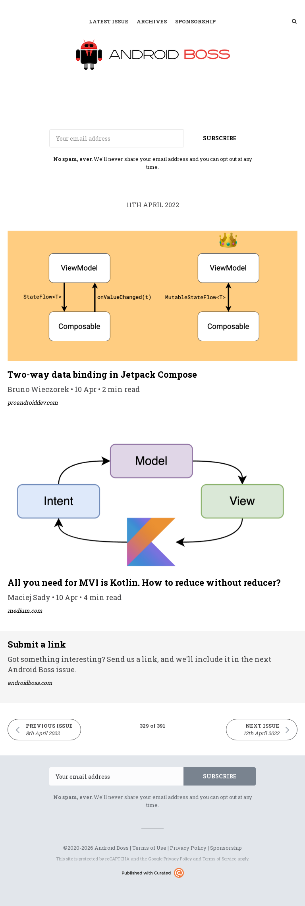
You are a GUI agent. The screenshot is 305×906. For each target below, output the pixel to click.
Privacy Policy (188, 847)
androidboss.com (30, 682)
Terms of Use (149, 847)
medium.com (25, 610)
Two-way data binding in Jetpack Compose (102, 374)
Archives (152, 21)
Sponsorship (195, 21)
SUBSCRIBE (219, 138)
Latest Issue (108, 21)
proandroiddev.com (33, 402)
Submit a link (37, 644)
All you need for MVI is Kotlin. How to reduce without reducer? (144, 582)
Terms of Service (219, 859)
